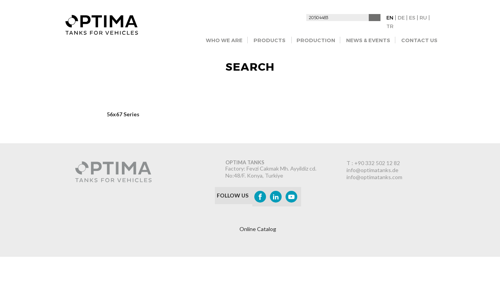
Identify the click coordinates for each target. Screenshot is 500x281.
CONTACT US (419, 40)
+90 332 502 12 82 (377, 163)
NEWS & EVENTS (368, 40)
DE (401, 17)
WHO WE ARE (224, 40)
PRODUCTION (315, 40)
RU (423, 17)
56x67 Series (123, 114)
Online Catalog (257, 229)
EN (389, 17)
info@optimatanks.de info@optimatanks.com (374, 173)
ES (412, 17)
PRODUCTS (270, 40)
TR (389, 26)
